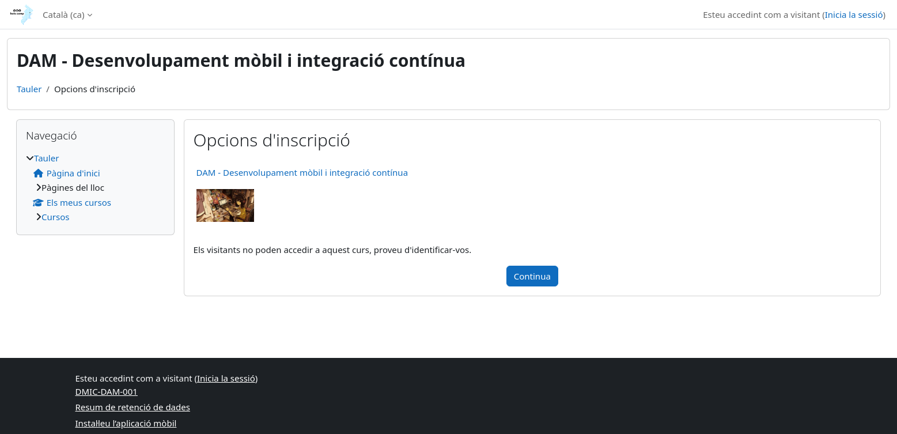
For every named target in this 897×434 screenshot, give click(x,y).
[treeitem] (95, 188)
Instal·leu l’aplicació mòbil (126, 423)
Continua (532, 276)
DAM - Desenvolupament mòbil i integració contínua (302, 172)
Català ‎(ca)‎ (64, 14)
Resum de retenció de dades (132, 407)
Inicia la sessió (854, 14)
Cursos (55, 216)
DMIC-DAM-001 (106, 391)
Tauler (29, 89)
